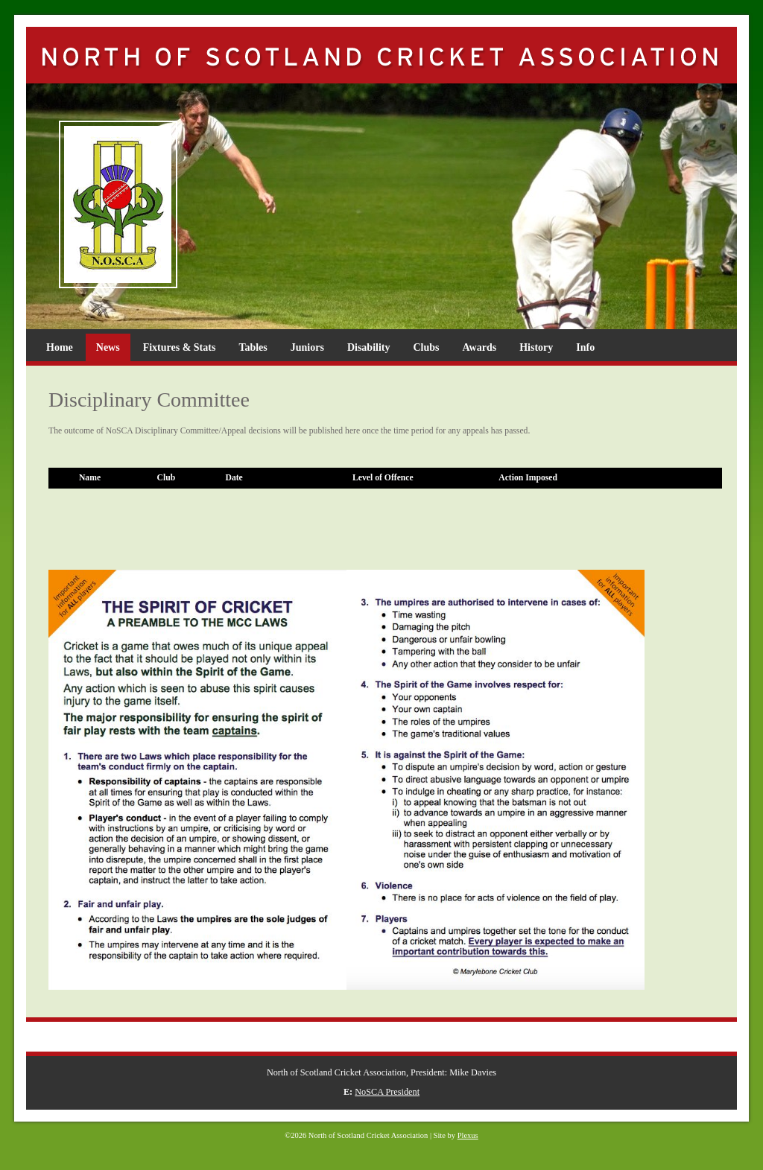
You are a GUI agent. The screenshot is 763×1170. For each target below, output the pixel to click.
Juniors (307, 347)
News (108, 347)
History (536, 347)
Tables (252, 347)
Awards (480, 347)
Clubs (426, 347)
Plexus (468, 1135)
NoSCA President (387, 1092)
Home (59, 347)
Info (585, 347)
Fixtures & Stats (179, 347)
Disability (368, 347)
